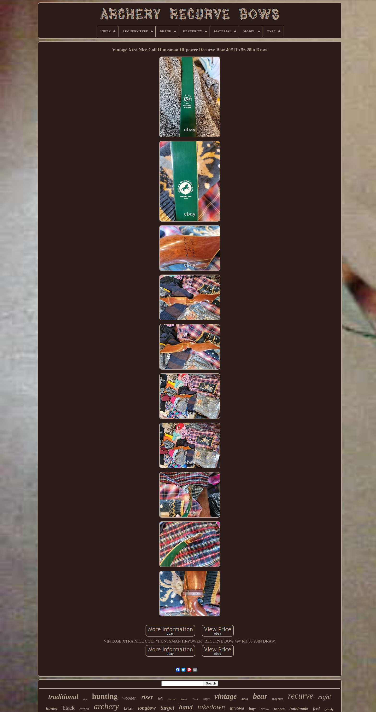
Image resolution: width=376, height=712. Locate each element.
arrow (264, 709)
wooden (129, 698)
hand (186, 707)
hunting (105, 696)
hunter (52, 708)
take (85, 699)
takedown (211, 707)
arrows (237, 708)
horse (184, 699)
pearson (172, 699)
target (167, 708)
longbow (147, 708)
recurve (300, 696)
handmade (298, 708)
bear (260, 696)
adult (244, 699)
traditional (63, 697)
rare (195, 698)
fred (316, 708)
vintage (225, 696)
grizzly (328, 709)
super (206, 699)
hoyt (252, 709)
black (69, 708)
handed (279, 709)
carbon (84, 709)
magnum (277, 699)
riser (147, 697)
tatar (128, 708)
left (160, 698)
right (324, 697)
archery (106, 706)
